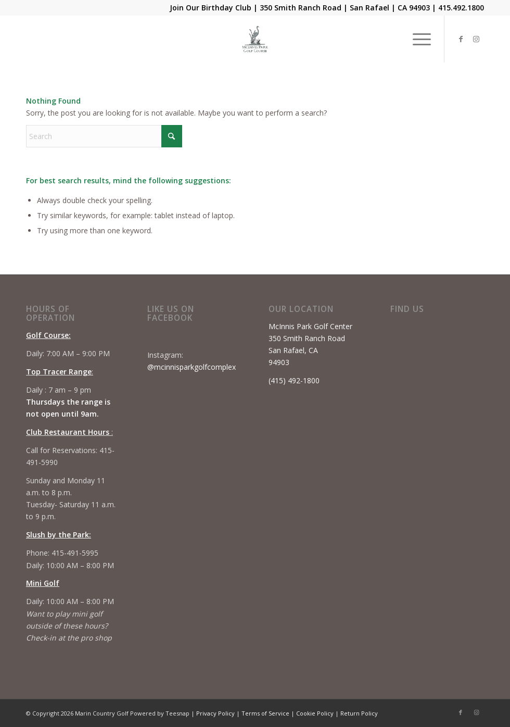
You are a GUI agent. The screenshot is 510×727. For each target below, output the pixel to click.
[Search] (104, 136)
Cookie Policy (315, 713)
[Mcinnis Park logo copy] (255, 39)
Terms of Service (265, 713)
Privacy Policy (215, 713)
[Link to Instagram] (476, 39)
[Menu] (416, 39)
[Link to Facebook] (460, 39)
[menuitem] (416, 39)
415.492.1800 (461, 7)
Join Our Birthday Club (210, 7)
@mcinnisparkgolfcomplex (191, 367)
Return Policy (359, 713)
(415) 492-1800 (294, 380)
